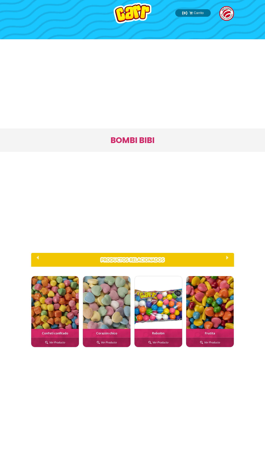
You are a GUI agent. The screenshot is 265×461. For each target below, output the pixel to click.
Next (227, 257)
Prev (38, 257)
